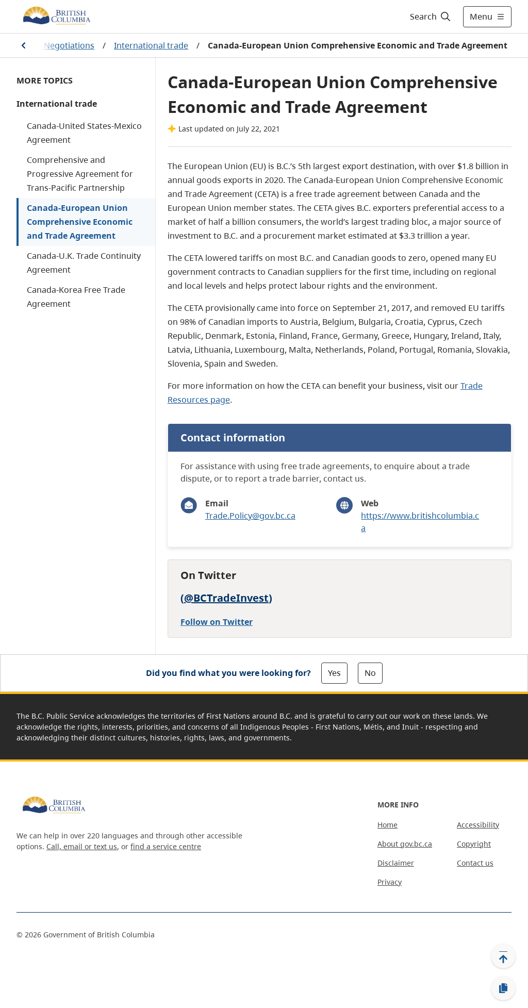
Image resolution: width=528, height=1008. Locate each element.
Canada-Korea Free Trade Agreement (76, 296)
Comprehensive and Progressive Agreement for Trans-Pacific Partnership (80, 173)
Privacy (389, 882)
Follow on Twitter (216, 621)
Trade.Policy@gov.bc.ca (250, 515)
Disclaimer (395, 863)
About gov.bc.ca (404, 844)
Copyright (474, 844)
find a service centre (165, 846)
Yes (334, 673)
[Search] (431, 16)
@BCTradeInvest (226, 598)
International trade (151, 45)
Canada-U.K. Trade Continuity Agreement (84, 262)
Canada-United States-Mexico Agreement (84, 132)
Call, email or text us (81, 846)
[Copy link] (503, 988)
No (370, 673)
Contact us (475, 863)
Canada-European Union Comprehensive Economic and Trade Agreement (80, 221)
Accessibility (478, 825)
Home (387, 825)
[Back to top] (503, 956)
